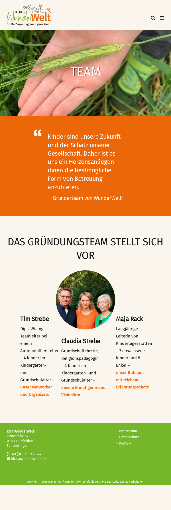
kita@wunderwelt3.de (29, 459)
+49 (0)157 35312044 (25, 454)
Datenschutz (129, 437)
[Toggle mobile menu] (162, 18)
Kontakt (125, 443)
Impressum (128, 431)
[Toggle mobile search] (153, 18)
